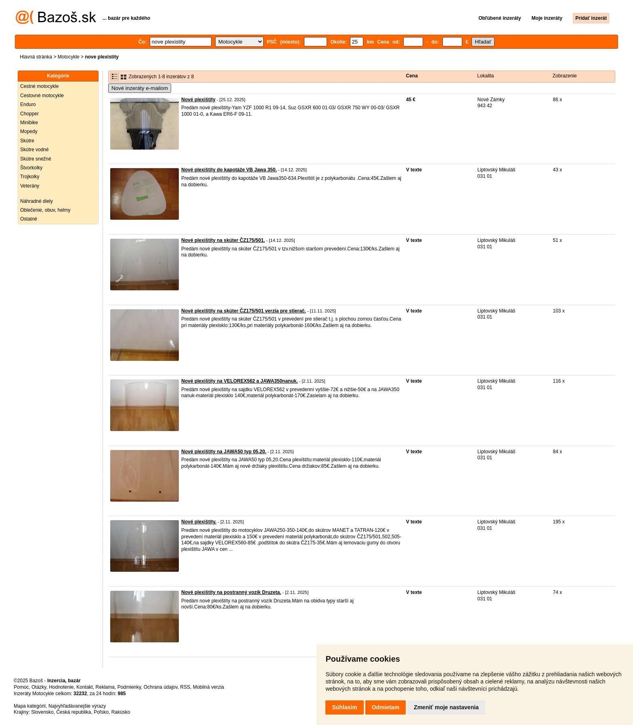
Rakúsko (120, 712)
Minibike (29, 122)
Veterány (29, 186)
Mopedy (29, 131)
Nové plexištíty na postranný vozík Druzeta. (231, 592)
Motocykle (69, 57)
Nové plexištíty (198, 99)
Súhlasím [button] (344, 707)
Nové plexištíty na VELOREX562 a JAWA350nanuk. (239, 381)
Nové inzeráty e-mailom (139, 88)
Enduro (28, 104)
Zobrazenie (565, 76)
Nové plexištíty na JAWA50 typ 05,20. (223, 451)
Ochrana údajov (161, 687)
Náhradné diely (36, 201)
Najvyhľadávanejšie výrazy (77, 706)
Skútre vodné (34, 149)
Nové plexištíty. (198, 522)
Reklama (105, 687)
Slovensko (42, 712)
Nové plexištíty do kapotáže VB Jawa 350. (229, 170)
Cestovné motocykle (42, 95)
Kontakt (84, 687)
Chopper (29, 114)
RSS (185, 687)
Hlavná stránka (36, 57)
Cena (412, 76)
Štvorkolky (31, 168)
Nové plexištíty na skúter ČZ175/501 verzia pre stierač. (243, 311)
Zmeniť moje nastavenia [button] (446, 707)
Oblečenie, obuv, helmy (45, 210)
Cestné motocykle (39, 86)
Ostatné (28, 219)
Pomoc (21, 687)
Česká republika (73, 712)
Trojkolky (30, 176)
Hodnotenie (61, 687)
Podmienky (129, 687)
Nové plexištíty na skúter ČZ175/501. (223, 240)
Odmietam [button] (385, 707)
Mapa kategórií (30, 706)
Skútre (27, 141)
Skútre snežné (35, 159)
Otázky (38, 687)
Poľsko (101, 712)
